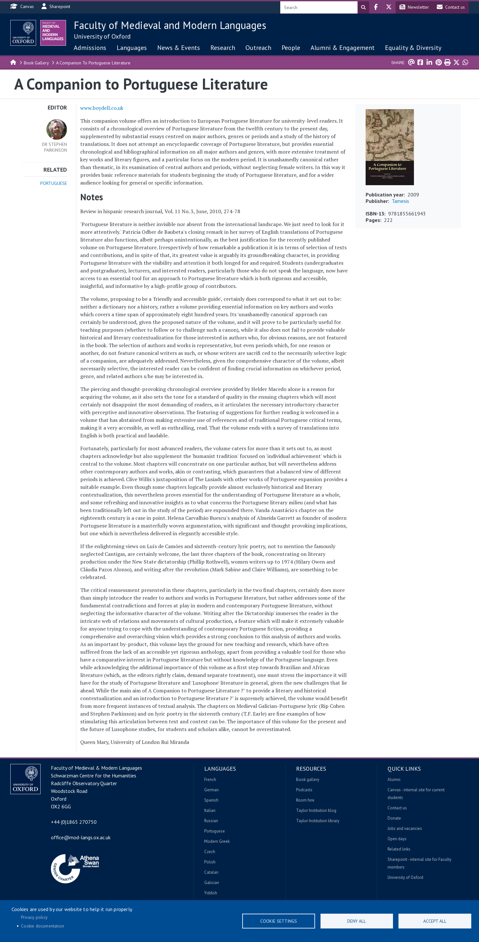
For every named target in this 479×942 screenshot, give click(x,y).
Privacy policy (34, 917)
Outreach (258, 47)
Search (363, 7)
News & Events (178, 47)
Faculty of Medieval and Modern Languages (170, 25)
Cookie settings (278, 921)
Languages (132, 47)
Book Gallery (36, 63)
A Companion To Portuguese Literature (93, 63)
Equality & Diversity (413, 47)
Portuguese (53, 183)
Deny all (356, 921)
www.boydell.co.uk (101, 107)
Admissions (90, 47)
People (291, 47)
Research (222, 47)
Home (13, 62)
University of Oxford (102, 36)
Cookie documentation (42, 926)
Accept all (434, 921)
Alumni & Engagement (343, 47)
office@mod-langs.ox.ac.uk (80, 837)
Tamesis (400, 201)
